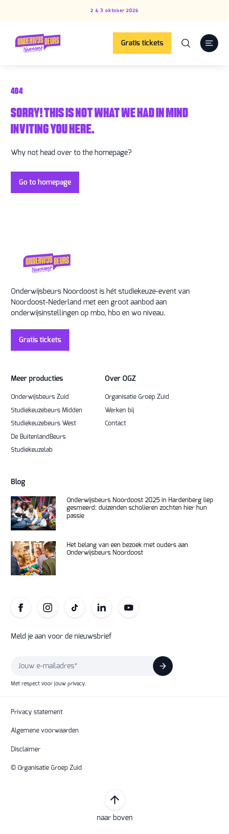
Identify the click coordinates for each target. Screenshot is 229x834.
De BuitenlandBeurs (38, 437)
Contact (115, 423)
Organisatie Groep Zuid (137, 397)
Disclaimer (25, 750)
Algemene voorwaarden (45, 731)
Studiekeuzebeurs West (43, 423)
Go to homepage (45, 182)
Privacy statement (37, 712)
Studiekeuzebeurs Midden (46, 410)
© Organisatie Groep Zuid (46, 768)
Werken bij (119, 410)
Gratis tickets (142, 43)
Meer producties (37, 378)
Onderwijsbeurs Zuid (40, 397)
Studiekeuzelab (32, 450)
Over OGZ (120, 378)
